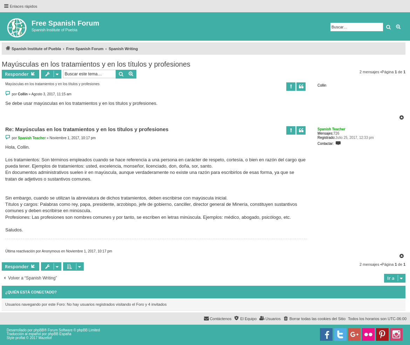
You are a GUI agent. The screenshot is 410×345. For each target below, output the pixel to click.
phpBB (39, 330)
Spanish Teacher (331, 129)
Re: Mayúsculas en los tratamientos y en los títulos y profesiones (87, 129)
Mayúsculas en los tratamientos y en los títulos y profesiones (96, 64)
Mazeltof (45, 338)
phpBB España (59, 334)
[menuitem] (314, 318)
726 (337, 133)
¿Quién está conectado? (31, 292)
